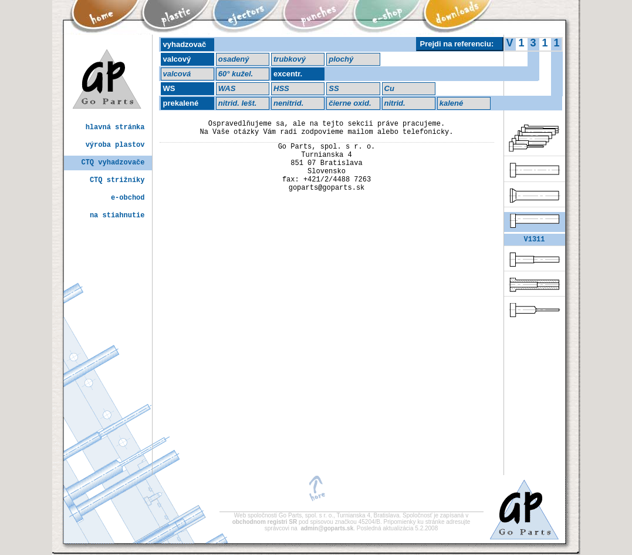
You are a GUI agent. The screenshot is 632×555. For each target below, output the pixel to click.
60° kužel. (235, 73)
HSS (281, 88)
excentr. (287, 73)
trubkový (289, 59)
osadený (233, 59)
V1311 (534, 240)
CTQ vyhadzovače (112, 163)
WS (169, 88)
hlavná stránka (115, 128)
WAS (227, 88)
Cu (389, 88)
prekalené (181, 103)
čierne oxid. (350, 103)
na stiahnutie (117, 216)
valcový (177, 59)
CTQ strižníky (117, 181)
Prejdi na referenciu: (457, 43)
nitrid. (394, 103)
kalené (451, 103)
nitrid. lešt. (237, 103)
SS (334, 88)
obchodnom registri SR (265, 522)
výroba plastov (115, 145)
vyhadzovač (185, 44)
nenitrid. (288, 103)
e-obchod (128, 198)
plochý (341, 59)
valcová (177, 73)
